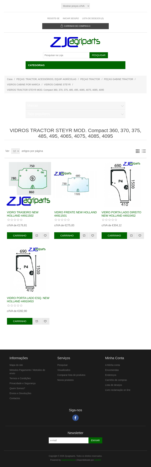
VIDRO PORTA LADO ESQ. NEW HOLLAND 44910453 (28, 299)
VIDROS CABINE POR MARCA (23, 84)
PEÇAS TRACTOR (90, 79)
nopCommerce (68, 460)
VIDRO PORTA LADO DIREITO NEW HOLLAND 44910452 (121, 214)
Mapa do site (16, 365)
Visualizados (63, 370)
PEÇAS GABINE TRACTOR (118, 79)
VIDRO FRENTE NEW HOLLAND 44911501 (75, 214)
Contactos (14, 398)
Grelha (138, 151)
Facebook (75, 418)
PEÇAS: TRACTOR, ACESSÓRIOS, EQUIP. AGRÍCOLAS (46, 79)
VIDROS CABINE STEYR (57, 84)
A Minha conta (112, 365)
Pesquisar (62, 365)
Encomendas (112, 370)
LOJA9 (97, 460)
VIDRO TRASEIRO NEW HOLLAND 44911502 (23, 214)
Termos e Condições (20, 378)
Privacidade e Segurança (22, 383)
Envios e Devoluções (20, 393)
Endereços (110, 375)
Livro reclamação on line (117, 390)
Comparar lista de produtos (71, 375)
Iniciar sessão (71, 18)
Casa (9, 79)
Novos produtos (65, 380)
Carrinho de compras (116, 380)
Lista (144, 151)
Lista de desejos (113, 385)
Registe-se (53, 18)
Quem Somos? (17, 388)
